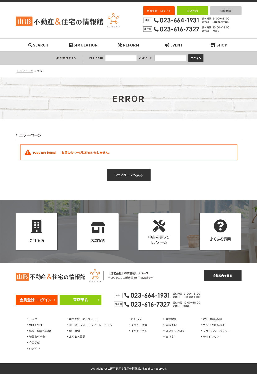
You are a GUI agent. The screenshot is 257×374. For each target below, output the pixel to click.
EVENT (174, 45)
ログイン (34, 348)
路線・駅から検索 (40, 331)
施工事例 (74, 331)
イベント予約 (139, 331)
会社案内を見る (222, 275)
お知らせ (136, 319)
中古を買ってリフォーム (84, 319)
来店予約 (192, 11)
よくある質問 (77, 337)
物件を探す (36, 325)
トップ (33, 319)
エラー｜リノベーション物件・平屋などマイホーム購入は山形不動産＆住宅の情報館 (68, 20)
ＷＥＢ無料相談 (212, 319)
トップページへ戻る (129, 175)
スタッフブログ (175, 331)
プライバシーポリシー (216, 331)
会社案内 (171, 337)
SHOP (219, 45)
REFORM (128, 45)
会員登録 (34, 342)
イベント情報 (139, 325)
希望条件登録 (37, 337)
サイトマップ (211, 337)
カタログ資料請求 (214, 325)
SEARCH (38, 45)
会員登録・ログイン (159, 11)
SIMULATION (83, 45)
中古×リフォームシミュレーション (91, 325)
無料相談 (225, 11)
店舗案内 (171, 319)
